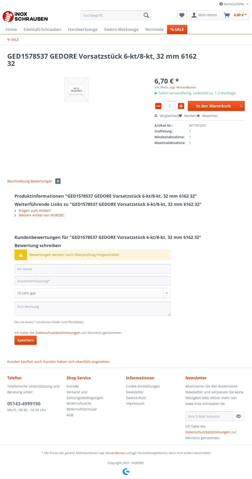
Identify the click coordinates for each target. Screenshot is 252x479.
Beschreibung (18, 181)
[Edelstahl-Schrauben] (42, 29)
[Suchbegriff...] (116, 15)
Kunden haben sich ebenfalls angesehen (76, 361)
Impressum (135, 403)
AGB (70, 415)
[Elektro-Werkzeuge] (121, 29)
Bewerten (207, 115)
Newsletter (135, 392)
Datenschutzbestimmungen (57, 332)
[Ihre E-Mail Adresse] (209, 416)
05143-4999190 (24, 404)
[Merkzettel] (182, 15)
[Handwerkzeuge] (83, 29)
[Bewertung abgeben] (92, 293)
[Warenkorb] (235, 15)
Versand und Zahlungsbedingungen (85, 395)
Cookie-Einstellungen (143, 386)
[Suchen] (146, 15)
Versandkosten (115, 453)
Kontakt (73, 386)
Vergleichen (166, 115)
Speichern (25, 340)
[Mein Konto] (204, 15)
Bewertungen (46, 181)
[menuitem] (116, 17)
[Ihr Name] (92, 269)
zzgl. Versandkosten (182, 87)
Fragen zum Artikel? (32, 210)
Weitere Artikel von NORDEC (39, 215)
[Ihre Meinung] (92, 309)
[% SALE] (177, 29)
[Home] (11, 29)
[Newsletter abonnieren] (239, 416)
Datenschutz (136, 398)
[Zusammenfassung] (92, 281)
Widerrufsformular (82, 409)
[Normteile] (154, 29)
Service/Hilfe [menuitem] (232, 4)
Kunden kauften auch (24, 361)
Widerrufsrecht (79, 403)
